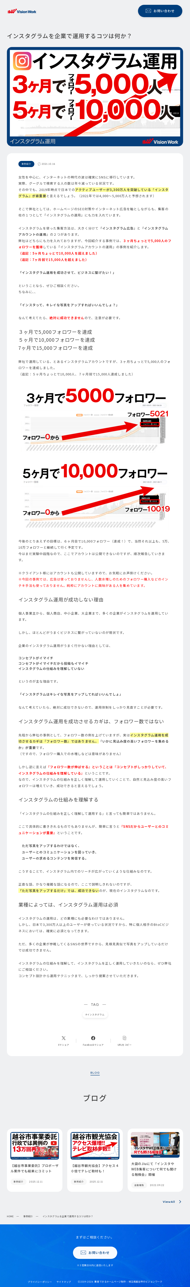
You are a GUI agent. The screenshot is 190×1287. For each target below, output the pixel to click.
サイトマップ (64, 1282)
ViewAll (173, 1202)
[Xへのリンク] (63, 1040)
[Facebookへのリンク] (93, 1040)
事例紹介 (28, 1216)
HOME (10, 1216)
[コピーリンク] (124, 1040)
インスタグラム (95, 1014)
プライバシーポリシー (40, 1282)
